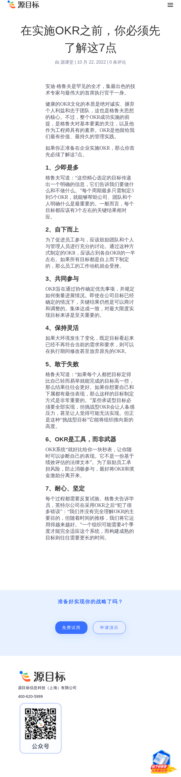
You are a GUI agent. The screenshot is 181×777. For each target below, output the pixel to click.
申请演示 (109, 627)
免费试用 (71, 627)
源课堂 (67, 62)
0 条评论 (117, 62)
